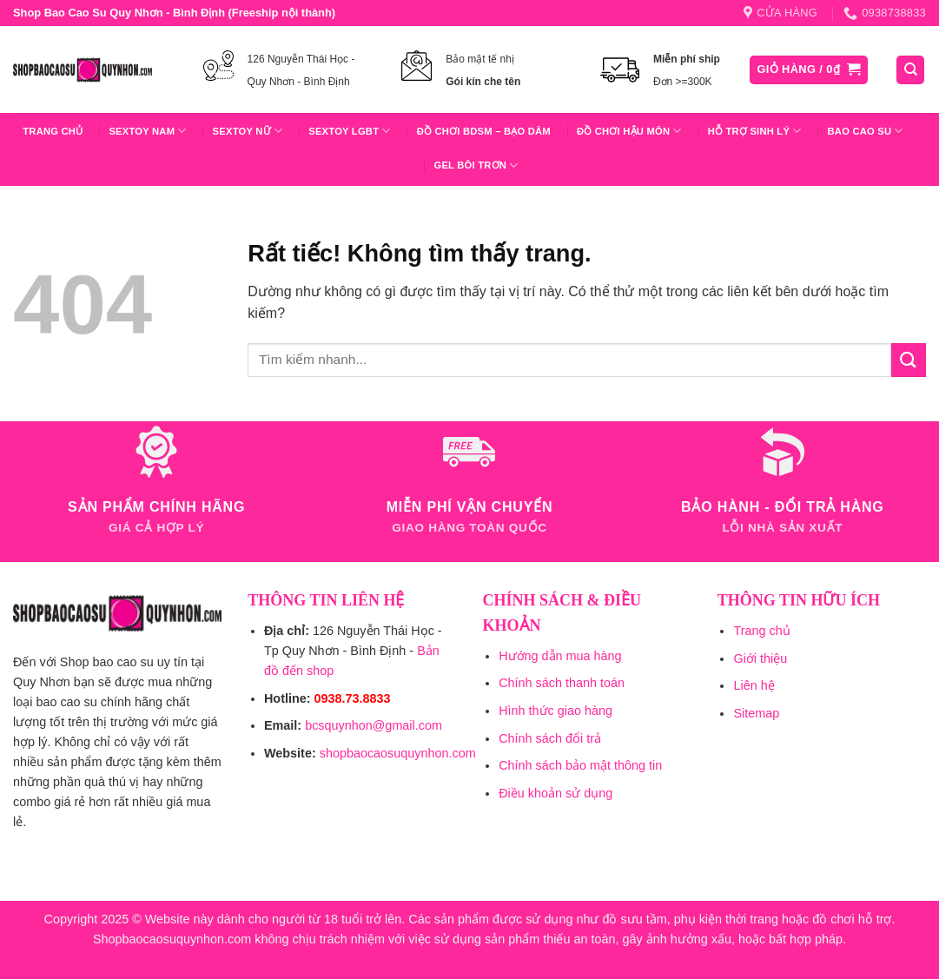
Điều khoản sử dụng (555, 793)
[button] (809, 70)
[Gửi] (908, 360)
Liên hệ (753, 685)
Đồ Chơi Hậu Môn (629, 130)
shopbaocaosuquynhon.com (398, 753)
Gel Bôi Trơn (475, 165)
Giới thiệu (760, 658)
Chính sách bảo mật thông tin (580, 765)
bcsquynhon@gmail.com (373, 725)
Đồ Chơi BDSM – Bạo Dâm (484, 131)
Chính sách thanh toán (562, 683)
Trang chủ (53, 131)
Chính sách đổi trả (550, 738)
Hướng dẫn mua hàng (560, 656)
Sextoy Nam (147, 130)
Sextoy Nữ (248, 130)
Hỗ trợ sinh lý (755, 130)
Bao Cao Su (865, 130)
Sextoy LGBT (349, 130)
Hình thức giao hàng (555, 711)
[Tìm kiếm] (910, 70)
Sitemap (756, 713)
